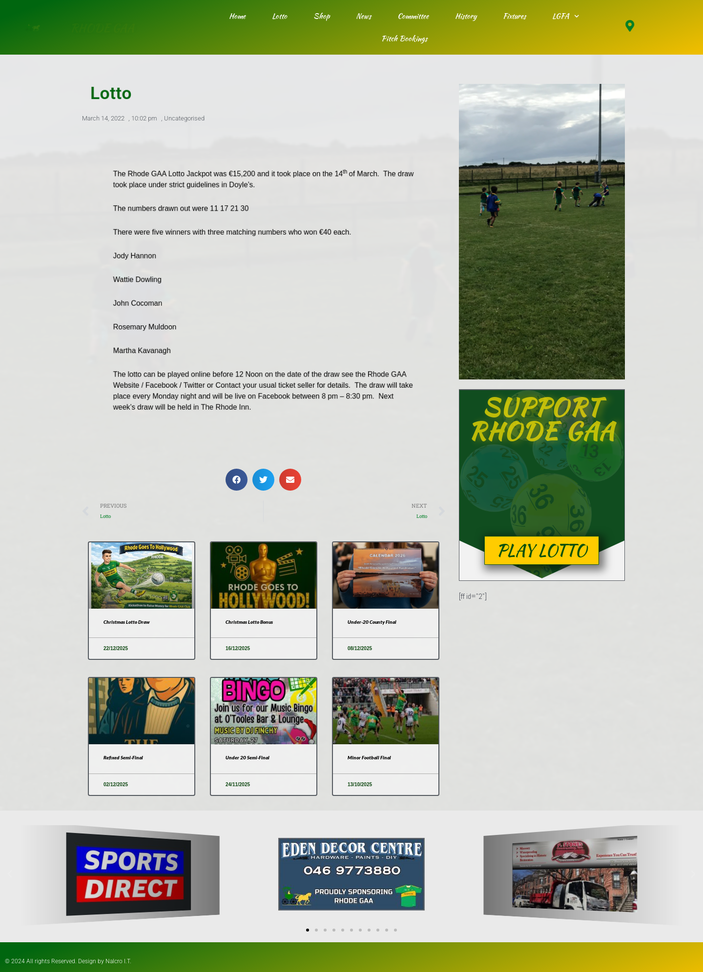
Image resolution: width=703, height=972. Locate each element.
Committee (413, 16)
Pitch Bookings (404, 38)
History (465, 16)
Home (237, 16)
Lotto (279, 16)
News (363, 16)
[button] (237, 478)
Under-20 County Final (376, 622)
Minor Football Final (372, 758)
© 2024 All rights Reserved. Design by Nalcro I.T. (76, 961)
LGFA (565, 16)
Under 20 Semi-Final (251, 758)
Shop (321, 16)
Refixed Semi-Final (126, 758)
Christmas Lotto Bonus (253, 622)
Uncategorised (184, 120)
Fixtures (514, 16)
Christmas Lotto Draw (130, 622)
